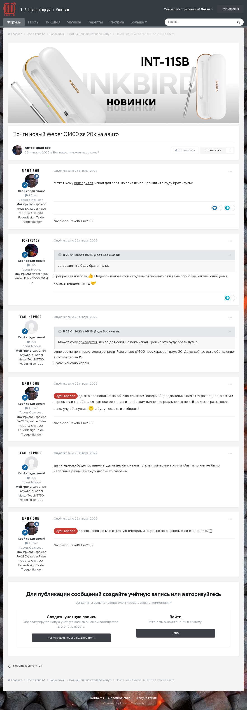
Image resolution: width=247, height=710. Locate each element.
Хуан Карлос (30, 317)
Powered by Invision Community (124, 703)
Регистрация (230, 9)
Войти (175, 633)
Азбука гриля (146, 698)
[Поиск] (189, 22)
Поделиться (185, 150)
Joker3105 (30, 240)
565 (31, 265)
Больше (138, 22)
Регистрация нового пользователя (71, 638)
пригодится (83, 183)
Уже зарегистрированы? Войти (188, 9)
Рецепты (95, 22)
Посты (33, 22)
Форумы (14, 22)
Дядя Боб (30, 171)
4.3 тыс (31, 195)
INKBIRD (53, 22)
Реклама (116, 22)
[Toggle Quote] (60, 255)
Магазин (74, 22)
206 (31, 342)
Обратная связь (120, 698)
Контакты (97, 698)
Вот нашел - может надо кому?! (76, 152)
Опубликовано (75, 171)
